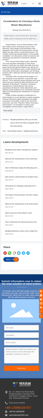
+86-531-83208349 (17, 412)
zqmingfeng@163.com (18, 415)
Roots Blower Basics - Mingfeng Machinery (22, 131)
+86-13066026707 (18, 407)
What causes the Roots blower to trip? (18, 213)
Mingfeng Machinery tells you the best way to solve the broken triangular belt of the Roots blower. (24, 123)
